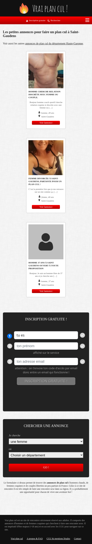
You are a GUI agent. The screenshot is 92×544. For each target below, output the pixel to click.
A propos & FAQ (35, 538)
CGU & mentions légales (58, 538)
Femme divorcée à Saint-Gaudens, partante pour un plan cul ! (44, 181)
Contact (77, 538)
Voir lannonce (46, 122)
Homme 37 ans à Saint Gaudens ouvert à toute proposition (43, 265)
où (10, 449)
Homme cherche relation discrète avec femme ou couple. (44, 94)
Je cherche (14, 435)
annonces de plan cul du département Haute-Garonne (54, 43)
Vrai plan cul (17, 538)
